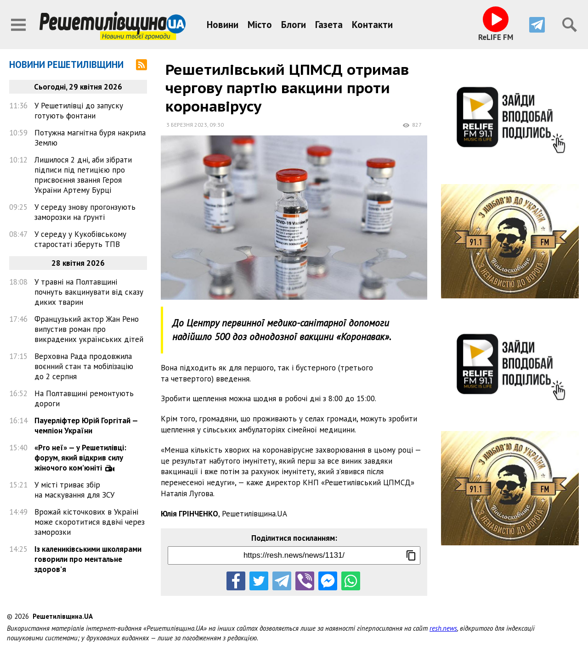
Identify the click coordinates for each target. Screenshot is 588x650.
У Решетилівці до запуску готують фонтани (78, 111)
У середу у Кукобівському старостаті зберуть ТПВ (80, 239)
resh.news (443, 628)
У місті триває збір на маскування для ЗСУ (74, 490)
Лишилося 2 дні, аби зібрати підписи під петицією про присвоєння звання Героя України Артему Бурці (83, 175)
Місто (260, 24)
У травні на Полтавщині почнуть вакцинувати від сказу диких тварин (88, 292)
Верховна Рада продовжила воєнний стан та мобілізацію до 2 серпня (83, 366)
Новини (222, 24)
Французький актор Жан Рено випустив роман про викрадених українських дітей (88, 329)
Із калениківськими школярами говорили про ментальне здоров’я (87, 559)
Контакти (372, 24)
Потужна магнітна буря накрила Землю (90, 138)
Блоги (293, 24)
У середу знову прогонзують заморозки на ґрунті (85, 212)
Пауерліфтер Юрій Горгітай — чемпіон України (86, 425)
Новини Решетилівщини (66, 64)
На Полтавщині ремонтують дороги (84, 398)
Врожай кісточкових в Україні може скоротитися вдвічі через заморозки (89, 522)
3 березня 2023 (186, 124)
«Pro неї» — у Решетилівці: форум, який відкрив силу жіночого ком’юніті (80, 458)
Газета (329, 24)
